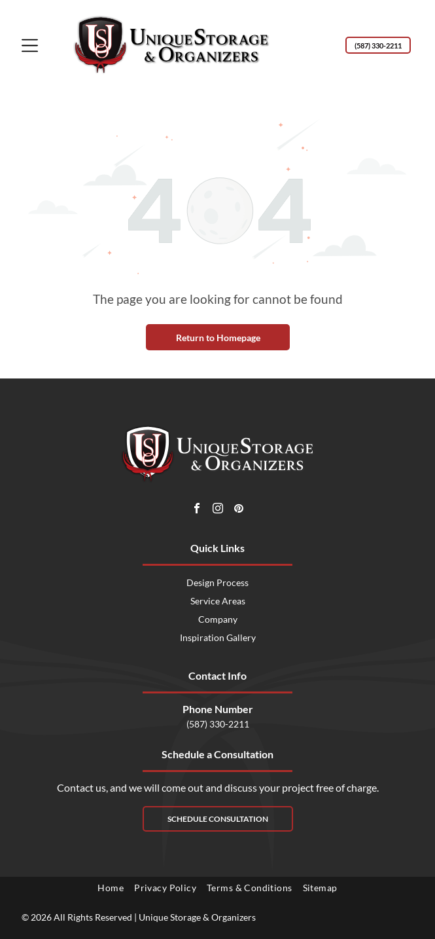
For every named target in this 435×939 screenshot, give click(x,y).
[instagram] (218, 509)
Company (217, 619)
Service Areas (217, 600)
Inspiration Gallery (218, 637)
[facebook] (197, 509)
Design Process (217, 582)
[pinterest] (239, 509)
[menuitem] (110, 887)
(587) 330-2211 (217, 723)
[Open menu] (30, 45)
